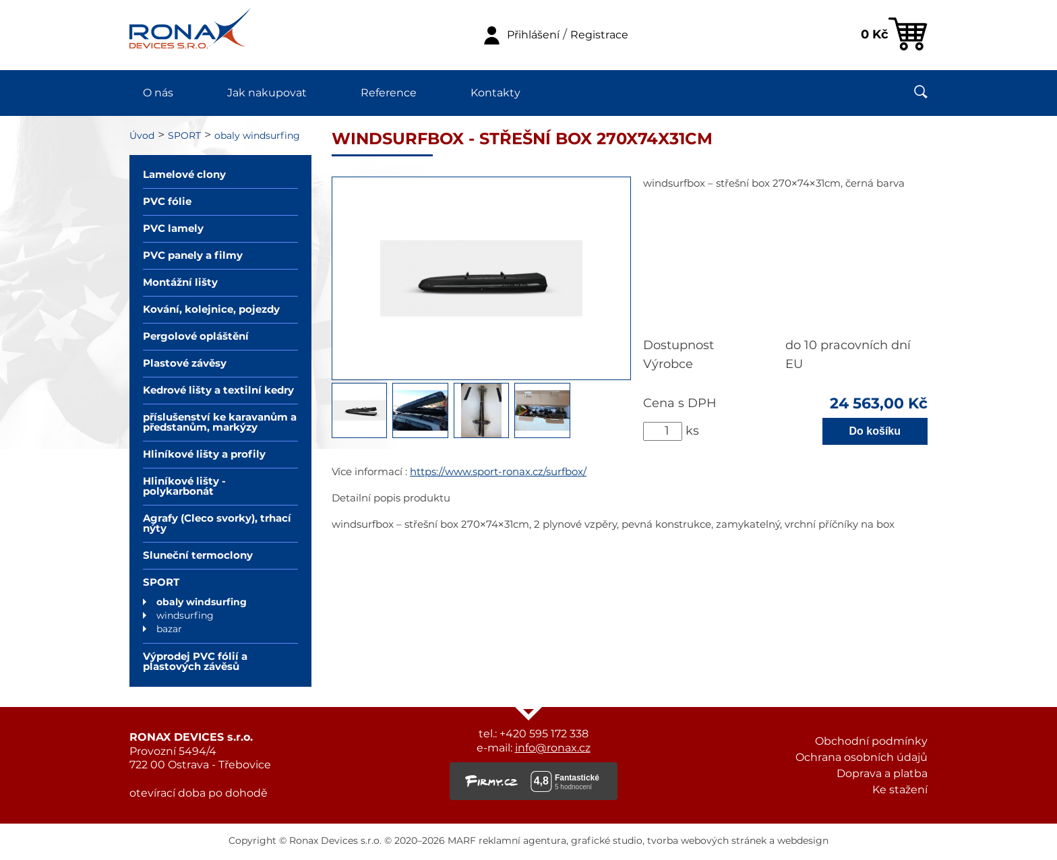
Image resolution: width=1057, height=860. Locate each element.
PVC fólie (167, 202)
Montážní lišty (180, 283)
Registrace (599, 35)
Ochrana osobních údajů (861, 757)
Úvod (141, 136)
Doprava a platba (882, 773)
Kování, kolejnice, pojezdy (211, 310)
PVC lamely (173, 229)
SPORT (184, 136)
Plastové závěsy (185, 364)
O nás (158, 93)
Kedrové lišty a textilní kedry (218, 391)
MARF (462, 841)
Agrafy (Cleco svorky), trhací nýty (217, 524)
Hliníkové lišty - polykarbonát (184, 487)
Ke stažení (900, 790)
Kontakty (495, 93)
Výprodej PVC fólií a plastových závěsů (195, 662)
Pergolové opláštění (196, 337)
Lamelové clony (184, 175)
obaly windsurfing (257, 136)
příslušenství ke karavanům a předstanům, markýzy (220, 422)
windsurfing (185, 616)
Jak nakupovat (267, 93)
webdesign (802, 841)
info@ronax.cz (553, 748)
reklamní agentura (522, 841)
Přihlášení (533, 35)
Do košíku (875, 431)
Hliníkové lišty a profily (204, 455)
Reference (389, 93)
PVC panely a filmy (193, 256)
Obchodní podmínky (871, 741)
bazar (169, 629)
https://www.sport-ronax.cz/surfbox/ (498, 472)
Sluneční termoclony (198, 556)
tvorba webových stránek (706, 841)
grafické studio (606, 841)
